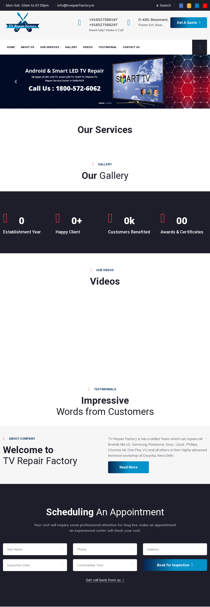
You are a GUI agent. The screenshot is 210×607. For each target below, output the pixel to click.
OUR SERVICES (49, 47)
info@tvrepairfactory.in (75, 5)
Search (163, 5)
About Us (27, 47)
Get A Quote (188, 22)
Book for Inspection (175, 565)
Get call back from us (105, 580)
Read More (128, 467)
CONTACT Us (131, 47)
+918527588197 (103, 19)
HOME (11, 47)
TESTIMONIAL (108, 47)
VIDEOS (88, 47)
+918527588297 (103, 24)
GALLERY (71, 47)
